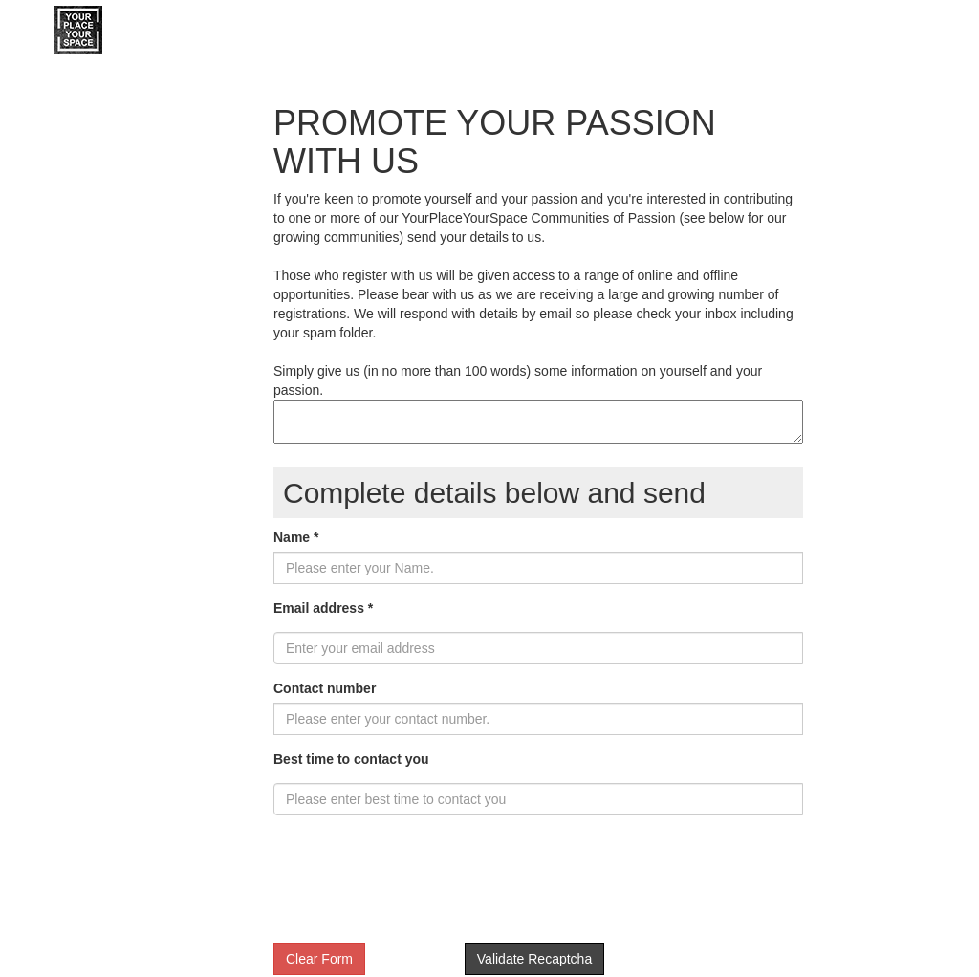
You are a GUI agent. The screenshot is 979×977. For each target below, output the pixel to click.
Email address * (323, 608)
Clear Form (319, 958)
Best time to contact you (351, 759)
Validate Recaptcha (534, 958)
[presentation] (418, 886)
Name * (295, 537)
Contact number (324, 688)
